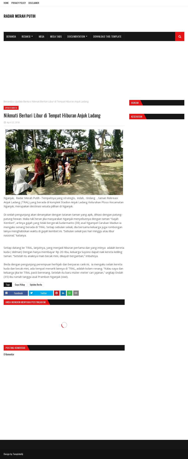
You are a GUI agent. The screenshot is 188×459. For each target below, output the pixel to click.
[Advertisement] (94, 68)
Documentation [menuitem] (76, 36)
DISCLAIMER (33, 2)
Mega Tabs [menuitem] (56, 36)
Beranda (8, 101)
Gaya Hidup (20, 284)
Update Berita (22, 101)
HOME (6, 2)
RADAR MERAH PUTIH (19, 16)
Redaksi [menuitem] (26, 36)
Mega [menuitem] (41, 36)
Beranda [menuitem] (11, 36)
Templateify (18, 454)
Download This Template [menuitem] (107, 36)
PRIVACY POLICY (18, 2)
